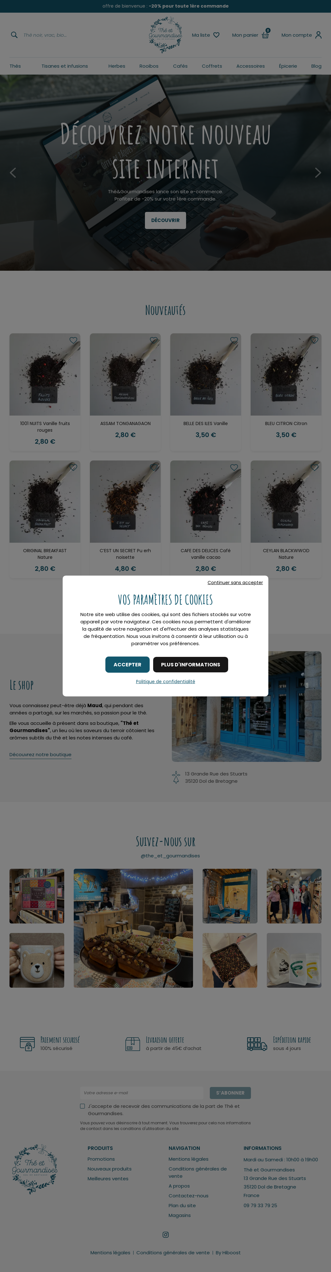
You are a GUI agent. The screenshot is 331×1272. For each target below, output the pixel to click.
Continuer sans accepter (235, 582)
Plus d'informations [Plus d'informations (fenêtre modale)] (190, 664)
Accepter (127, 664)
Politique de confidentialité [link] (165, 681)
